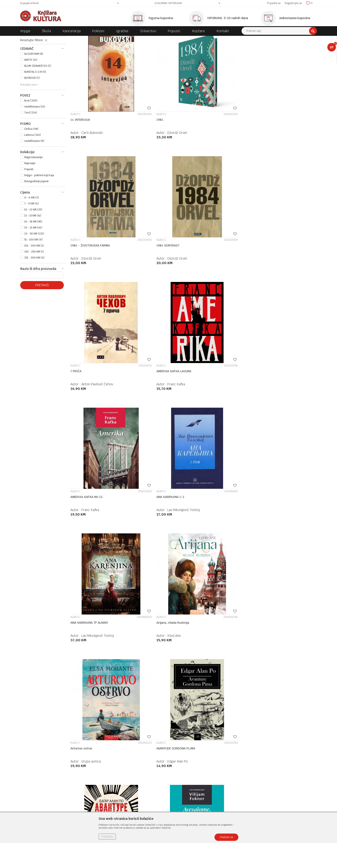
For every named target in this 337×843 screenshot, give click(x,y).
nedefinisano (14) (34, 142)
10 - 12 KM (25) (33, 245)
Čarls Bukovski (92, 145)
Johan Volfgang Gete (285, 453)
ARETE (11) (30, 95)
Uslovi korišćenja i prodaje (189, 726)
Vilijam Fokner (154, 453)
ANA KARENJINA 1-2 (272, 235)
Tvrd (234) (30, 148)
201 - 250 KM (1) (34, 287)
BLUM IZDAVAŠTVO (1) (37, 101)
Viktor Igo (277, 658)
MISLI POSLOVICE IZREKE (40, 66)
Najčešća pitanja (182, 782)
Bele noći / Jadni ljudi (273, 542)
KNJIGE (62, 39)
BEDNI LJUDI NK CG (209, 542)
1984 (136, 132)
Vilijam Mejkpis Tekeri (97, 555)
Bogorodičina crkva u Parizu (278, 645)
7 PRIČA (75, 235)
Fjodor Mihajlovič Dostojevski (165, 555)
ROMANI (99, 39)
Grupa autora (216, 350)
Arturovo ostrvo (207, 337)
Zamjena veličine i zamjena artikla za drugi (201, 759)
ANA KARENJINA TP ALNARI (89, 337)
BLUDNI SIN (204, 645)
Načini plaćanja (181, 743)
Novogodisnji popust (36, 217)
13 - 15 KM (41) (32, 251)
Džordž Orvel (154, 145)
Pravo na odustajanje (185, 776)
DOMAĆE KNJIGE (80, 39)
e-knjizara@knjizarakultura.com (42, 759)
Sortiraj (231, 47)
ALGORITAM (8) (33, 89)
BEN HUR (139, 645)
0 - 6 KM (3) (31, 233)
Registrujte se (293, 3)
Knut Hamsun (217, 453)
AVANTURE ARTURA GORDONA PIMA (95, 440)
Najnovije (29, 199)
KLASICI (29, 57)
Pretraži (42, 321)
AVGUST (201, 440)
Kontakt (101, 743)
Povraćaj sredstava (184, 771)
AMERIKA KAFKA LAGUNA (150, 235)
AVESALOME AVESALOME (150, 440)
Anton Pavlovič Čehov (97, 248)
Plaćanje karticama (184, 748)
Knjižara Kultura (29, 39)
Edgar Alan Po (280, 350)
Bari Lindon (78, 542)
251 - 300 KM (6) (34, 293)
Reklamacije (179, 765)
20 (215, 687)
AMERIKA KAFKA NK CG (212, 235)
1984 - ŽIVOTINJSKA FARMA (215, 132)
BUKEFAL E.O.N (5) (35, 107)
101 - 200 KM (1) (34, 281)
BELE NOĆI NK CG (82, 645)
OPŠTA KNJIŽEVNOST (121, 39)
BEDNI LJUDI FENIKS (147, 542)
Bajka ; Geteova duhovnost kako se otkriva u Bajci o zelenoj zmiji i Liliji (283, 442)
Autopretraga (212, 47)
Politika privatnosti (184, 732)
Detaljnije (107, 836)
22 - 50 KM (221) (34, 269)
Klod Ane (151, 350)
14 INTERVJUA (80, 132)
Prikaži (272, 47)
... (206, 687)
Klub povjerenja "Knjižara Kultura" (118, 748)
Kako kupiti (179, 737)
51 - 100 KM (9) (33, 275)
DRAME (29, 62)
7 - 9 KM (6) (31, 239)
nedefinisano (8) (34, 177)
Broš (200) (30, 136)
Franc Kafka (153, 248)
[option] (169, 3)
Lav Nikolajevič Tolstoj (286, 248)
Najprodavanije (33, 193)
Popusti (28, 205)
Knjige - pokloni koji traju (39, 211)
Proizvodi (48, 39)
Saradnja (101, 737)
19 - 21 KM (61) (33, 263)
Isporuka (177, 754)
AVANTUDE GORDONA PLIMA (278, 337)
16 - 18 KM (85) (33, 257)
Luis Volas (151, 658)
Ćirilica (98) (31, 164)
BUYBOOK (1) (32, 113)
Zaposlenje (102, 732)
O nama (100, 726)
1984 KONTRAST (270, 132)
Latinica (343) (32, 171)
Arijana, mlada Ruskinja (149, 337)
